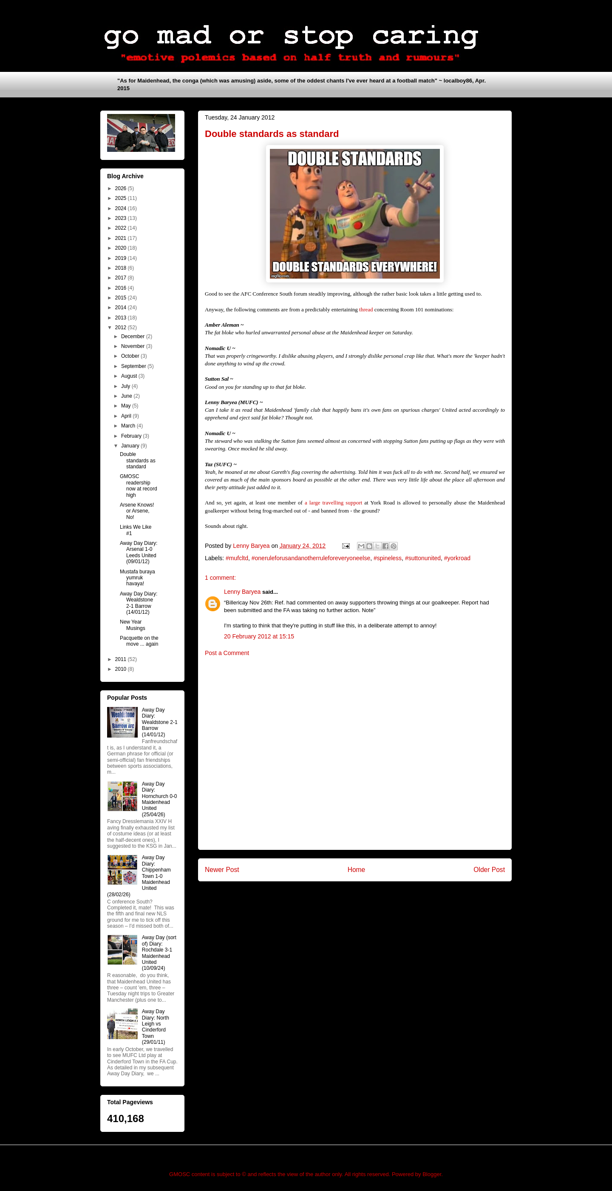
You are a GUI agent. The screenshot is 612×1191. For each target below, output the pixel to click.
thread (366, 309)
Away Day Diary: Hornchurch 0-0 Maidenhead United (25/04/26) (159, 799)
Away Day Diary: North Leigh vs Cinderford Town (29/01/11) (155, 1027)
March (129, 426)
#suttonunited (423, 558)
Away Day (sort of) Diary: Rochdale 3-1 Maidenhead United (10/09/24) (159, 953)
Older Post (489, 869)
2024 (121, 208)
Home (357, 869)
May (126, 406)
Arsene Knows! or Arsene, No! (137, 511)
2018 (121, 268)
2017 (121, 278)
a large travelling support (333, 502)
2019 (121, 258)
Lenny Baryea (242, 591)
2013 (121, 318)
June (127, 396)
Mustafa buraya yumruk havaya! (137, 578)
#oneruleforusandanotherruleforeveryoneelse (311, 558)
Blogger (431, 1174)
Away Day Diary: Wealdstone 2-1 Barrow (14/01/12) (138, 603)
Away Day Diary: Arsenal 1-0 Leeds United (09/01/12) (138, 552)
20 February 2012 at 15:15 (259, 636)
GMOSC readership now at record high (138, 485)
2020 (121, 248)
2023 (121, 218)
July (126, 386)
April (127, 416)
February (132, 436)
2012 (121, 328)
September (134, 366)
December (133, 336)
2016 (121, 288)
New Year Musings (132, 625)
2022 (121, 228)
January (131, 446)
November (133, 346)
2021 (121, 238)
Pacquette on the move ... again (139, 641)
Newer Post (222, 869)
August (130, 376)
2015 (121, 298)
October (131, 356)
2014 (121, 308)
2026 (121, 188)
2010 (121, 669)
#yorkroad (457, 558)
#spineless (388, 558)
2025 (121, 198)
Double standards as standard (138, 460)
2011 (121, 659)
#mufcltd (237, 558)
